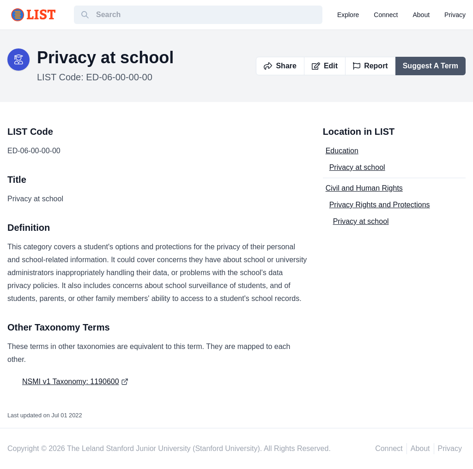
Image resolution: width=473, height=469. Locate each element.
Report (370, 66)
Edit (325, 66)
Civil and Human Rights (364, 188)
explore (348, 14)
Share (280, 66)
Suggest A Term (430, 66)
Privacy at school (357, 167)
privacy (455, 14)
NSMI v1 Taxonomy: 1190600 (70, 381)
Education (342, 151)
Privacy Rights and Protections (379, 205)
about (421, 14)
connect (386, 14)
